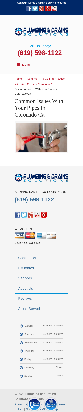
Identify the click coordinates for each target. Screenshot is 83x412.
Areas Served (24, 404)
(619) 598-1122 (40, 53)
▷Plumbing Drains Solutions (41, 29)
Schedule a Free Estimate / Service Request (41, 2)
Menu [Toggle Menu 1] (23, 64)
